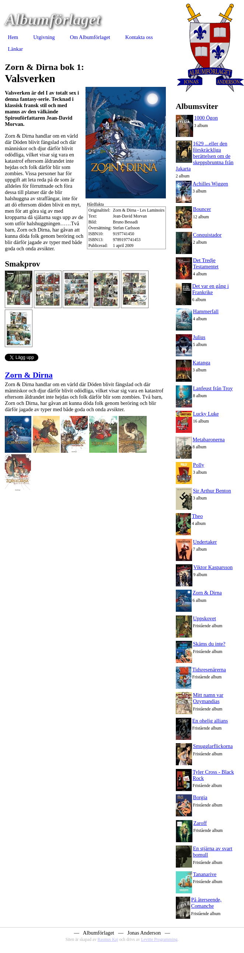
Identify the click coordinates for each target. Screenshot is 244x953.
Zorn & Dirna (28, 375)
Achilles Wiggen (210, 184)
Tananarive (205, 874)
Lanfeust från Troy (213, 388)
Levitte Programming (159, 939)
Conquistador (207, 235)
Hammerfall (206, 311)
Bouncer (202, 209)
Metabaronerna (209, 439)
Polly (198, 465)
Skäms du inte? (209, 644)
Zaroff (200, 823)
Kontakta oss (139, 37)
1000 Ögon (206, 118)
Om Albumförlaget (90, 37)
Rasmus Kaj (108, 939)
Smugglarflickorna (213, 746)
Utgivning (44, 37)
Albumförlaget (52, 19)
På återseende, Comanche (206, 903)
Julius (199, 337)
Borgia (200, 797)
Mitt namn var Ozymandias (208, 698)
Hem (13, 37)
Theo (197, 516)
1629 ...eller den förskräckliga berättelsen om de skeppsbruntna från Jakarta (205, 156)
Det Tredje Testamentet (206, 263)
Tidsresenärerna (209, 670)
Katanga (201, 363)
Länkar (15, 49)
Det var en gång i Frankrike (210, 289)
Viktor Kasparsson (213, 567)
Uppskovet (204, 618)
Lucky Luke (206, 414)
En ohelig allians (210, 721)
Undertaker (205, 542)
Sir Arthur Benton (212, 491)
